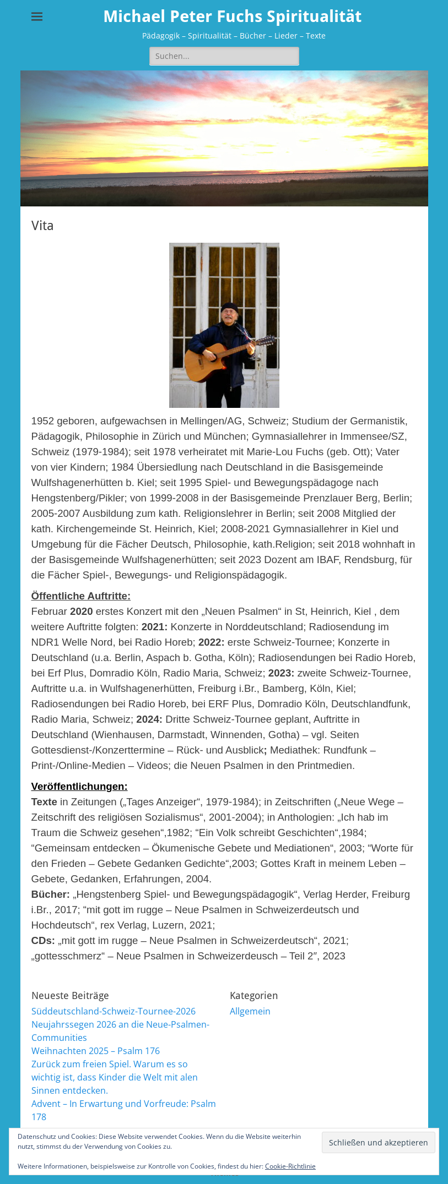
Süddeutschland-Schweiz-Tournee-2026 (113, 1011)
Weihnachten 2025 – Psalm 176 (95, 1051)
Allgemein (250, 1011)
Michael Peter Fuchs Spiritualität (232, 16)
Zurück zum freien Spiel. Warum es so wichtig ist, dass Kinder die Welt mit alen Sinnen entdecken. (114, 1077)
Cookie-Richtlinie (290, 1166)
